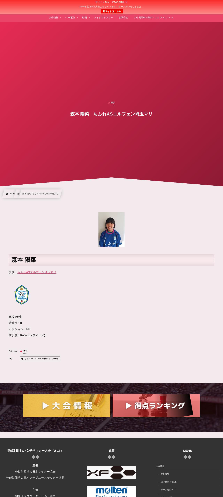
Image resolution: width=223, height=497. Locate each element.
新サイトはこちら (112, 11)
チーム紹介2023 (168, 489)
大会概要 (165, 474)
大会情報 (160, 466)
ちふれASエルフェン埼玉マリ (36, 272)
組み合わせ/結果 (169, 482)
